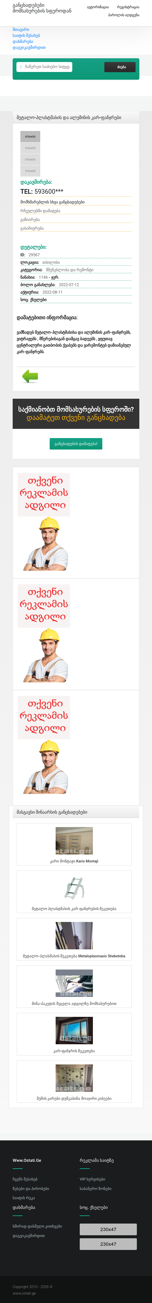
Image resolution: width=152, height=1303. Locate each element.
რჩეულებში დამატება (40, 210)
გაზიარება (30, 219)
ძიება (120, 67)
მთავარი (21, 29)
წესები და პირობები (31, 1188)
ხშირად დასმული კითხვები (37, 1226)
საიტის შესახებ (26, 35)
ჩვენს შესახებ (25, 1179)
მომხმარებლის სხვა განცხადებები (52, 202)
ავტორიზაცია (96, 7)
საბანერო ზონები (96, 1188)
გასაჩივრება (32, 228)
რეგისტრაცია (126, 7)
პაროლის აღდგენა (121, 15)
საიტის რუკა (24, 1198)
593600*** (41, 191)
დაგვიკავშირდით (29, 47)
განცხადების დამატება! (76, 444)
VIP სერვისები (92, 1179)
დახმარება (23, 41)
